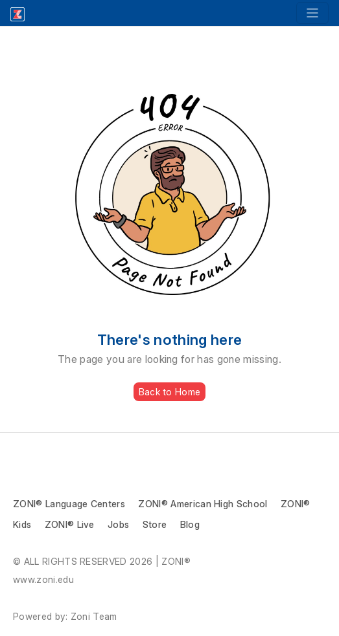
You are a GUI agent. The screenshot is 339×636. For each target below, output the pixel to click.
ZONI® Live (70, 524)
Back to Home (169, 391)
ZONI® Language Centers (69, 503)
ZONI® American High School (202, 503)
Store (155, 524)
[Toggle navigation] (312, 13)
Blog (190, 524)
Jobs (118, 524)
